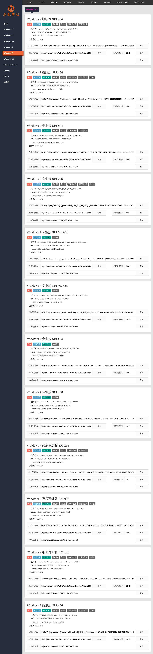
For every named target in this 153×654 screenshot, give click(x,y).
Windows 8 (8, 47)
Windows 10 (8, 35)
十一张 (29, 2)
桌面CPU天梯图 (122, 2)
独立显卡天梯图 (139, 2)
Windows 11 (8, 30)
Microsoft (107, 2)
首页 (6, 24)
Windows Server (10, 65)
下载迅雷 (81, 2)
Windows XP (9, 59)
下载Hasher (94, 2)
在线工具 (54, 2)
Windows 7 (8, 53)
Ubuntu (7, 71)
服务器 (6, 82)
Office (6, 77)
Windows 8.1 (9, 41)
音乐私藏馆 (67, 2)
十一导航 (41, 2)
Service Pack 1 (32, 10)
